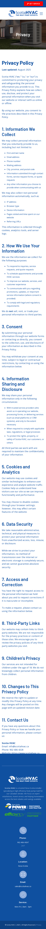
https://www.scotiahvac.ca (25, 753)
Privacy (38, 925)
